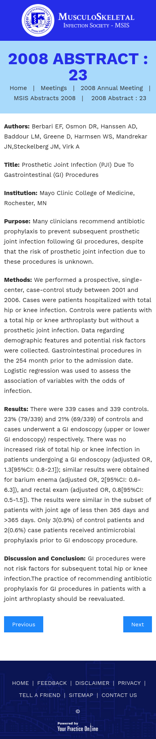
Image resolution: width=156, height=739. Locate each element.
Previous (23, 624)
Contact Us (119, 695)
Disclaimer (92, 683)
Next (137, 624)
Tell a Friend (40, 695)
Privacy (129, 683)
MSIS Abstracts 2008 (45, 98)
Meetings (53, 88)
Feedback (52, 683)
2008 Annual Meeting (112, 88)
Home (18, 88)
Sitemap (81, 695)
